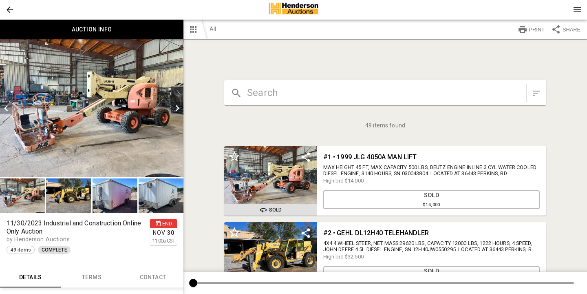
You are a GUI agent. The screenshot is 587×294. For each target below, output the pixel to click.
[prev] (6, 108)
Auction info (91, 29)
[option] (91, 108)
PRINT (531, 29)
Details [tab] (30, 277)
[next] (177, 108)
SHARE (565, 29)
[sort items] (536, 93)
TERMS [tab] (91, 277)
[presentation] (293, 9)
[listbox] (91, 108)
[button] (10, 10)
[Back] (10, 10)
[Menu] (577, 10)
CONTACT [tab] (152, 277)
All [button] (213, 29)
